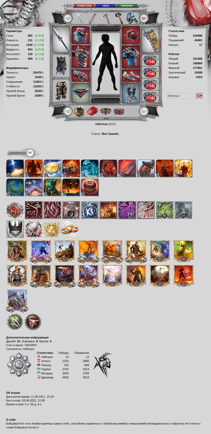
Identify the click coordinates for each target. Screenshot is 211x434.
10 (18, 341)
